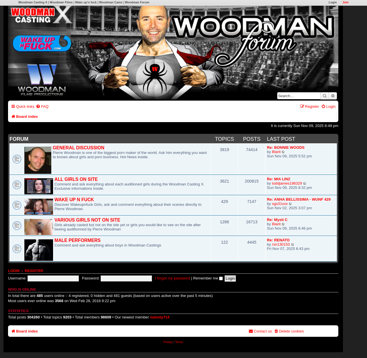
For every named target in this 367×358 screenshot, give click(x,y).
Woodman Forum (137, 2)
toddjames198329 (287, 183)
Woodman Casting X (32, 2)
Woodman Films (61, 2)
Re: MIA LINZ (278, 179)
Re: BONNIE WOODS (285, 147)
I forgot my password (172, 278)
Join (346, 2)
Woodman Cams (110, 2)
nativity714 (159, 317)
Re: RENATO (278, 240)
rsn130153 (281, 244)
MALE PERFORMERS (77, 240)
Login (333, 2)
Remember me (208, 278)
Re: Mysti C (277, 220)
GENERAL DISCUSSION (78, 147)
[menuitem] (42, 106)
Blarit (276, 152)
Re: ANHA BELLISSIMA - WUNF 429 (299, 199)
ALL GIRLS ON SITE (76, 179)
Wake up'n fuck (86, 2)
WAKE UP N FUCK (74, 199)
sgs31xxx (280, 204)
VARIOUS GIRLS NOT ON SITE (87, 220)
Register (34, 271)
